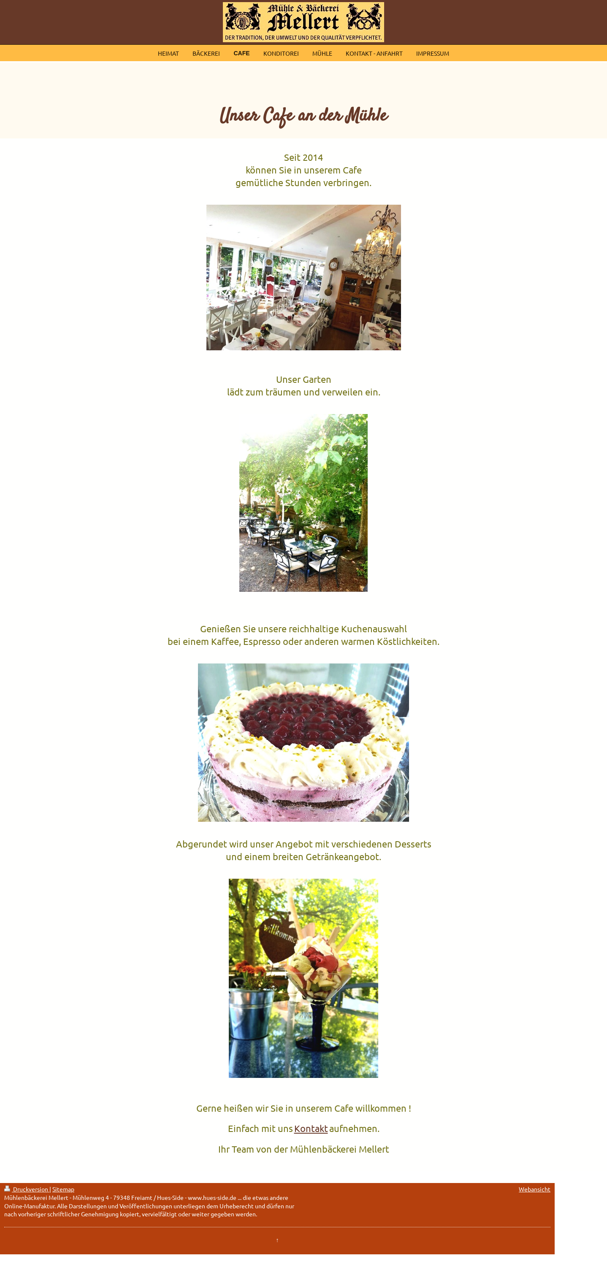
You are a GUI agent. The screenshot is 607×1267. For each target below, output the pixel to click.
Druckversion (26, 1189)
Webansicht (534, 1189)
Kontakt (311, 1128)
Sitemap (63, 1189)
